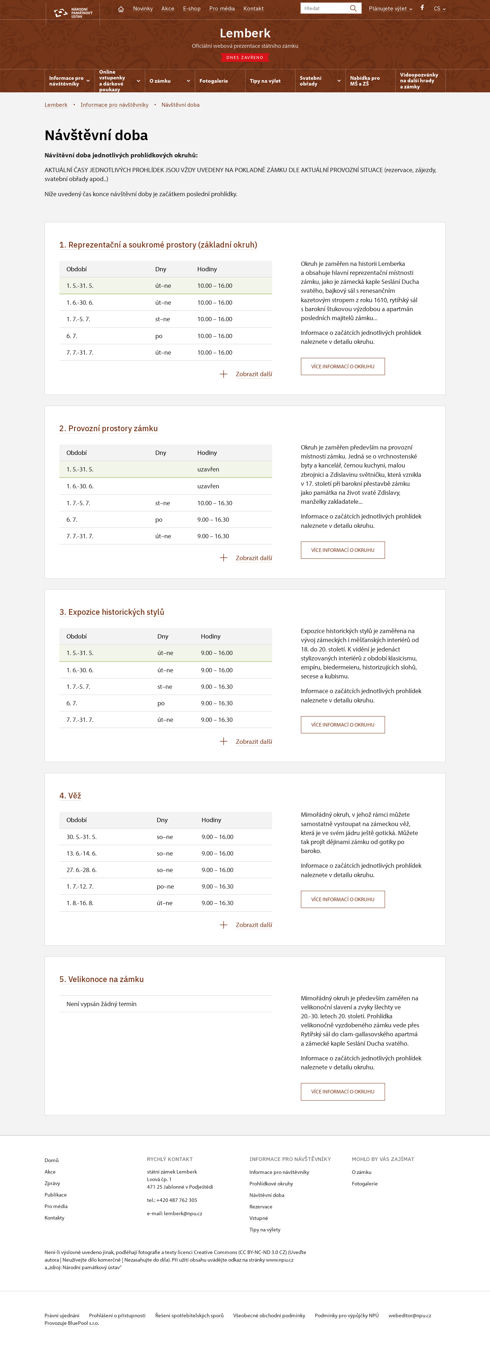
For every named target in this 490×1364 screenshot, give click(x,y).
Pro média (222, 8)
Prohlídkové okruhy (271, 1193)
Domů (52, 1169)
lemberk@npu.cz (183, 1223)
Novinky (143, 8)
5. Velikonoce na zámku (109, 987)
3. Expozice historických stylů (121, 617)
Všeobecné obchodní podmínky (278, 1325)
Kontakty (54, 1227)
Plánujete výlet (390, 8)
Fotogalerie (365, 1193)
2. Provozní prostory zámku (117, 432)
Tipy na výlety (264, 1239)
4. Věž (72, 803)
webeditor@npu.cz (66, 1332)
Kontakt (253, 8)
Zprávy (52, 1192)
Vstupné (258, 1227)
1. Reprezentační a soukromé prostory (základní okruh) (175, 247)
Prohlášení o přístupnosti (121, 1325)
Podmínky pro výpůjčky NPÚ (358, 1325)
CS (440, 8)
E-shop (192, 8)
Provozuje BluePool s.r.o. (72, 1340)
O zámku (361, 1181)
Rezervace (261, 1216)
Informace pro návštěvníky (279, 1181)
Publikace (56, 1204)
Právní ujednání (63, 1325)
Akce (167, 8)
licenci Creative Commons (207, 1261)
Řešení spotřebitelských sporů (195, 1325)
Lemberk (245, 33)
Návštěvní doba (266, 1204)
